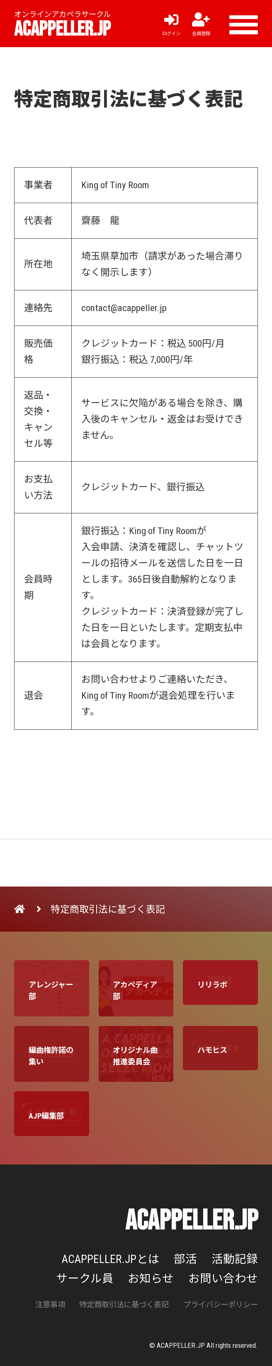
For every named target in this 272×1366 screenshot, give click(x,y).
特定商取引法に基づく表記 (124, 1304)
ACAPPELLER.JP (62, 29)
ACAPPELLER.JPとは (111, 1259)
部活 (185, 1259)
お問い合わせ (223, 1278)
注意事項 (50, 1304)
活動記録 (234, 1259)
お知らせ (151, 1278)
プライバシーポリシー (220, 1304)
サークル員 (85, 1278)
